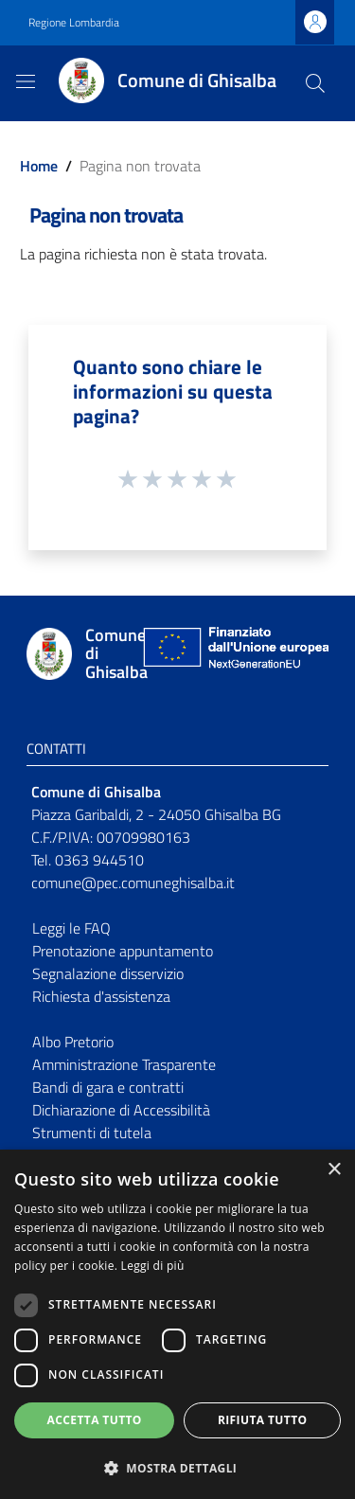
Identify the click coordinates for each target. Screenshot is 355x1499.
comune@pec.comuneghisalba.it (133, 882)
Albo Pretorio (73, 1041)
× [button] (334, 1170)
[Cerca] (315, 83)
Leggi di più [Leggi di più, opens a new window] (153, 1266)
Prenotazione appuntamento (122, 950)
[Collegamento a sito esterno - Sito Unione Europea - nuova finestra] (233, 654)
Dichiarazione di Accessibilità (121, 1109)
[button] (177, 1467)
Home (39, 165)
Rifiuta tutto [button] (263, 1420)
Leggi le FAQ (71, 928)
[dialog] (177, 1324)
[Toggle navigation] (25, 81)
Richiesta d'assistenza (101, 996)
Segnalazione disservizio (108, 973)
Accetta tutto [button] (94, 1420)
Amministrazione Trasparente (124, 1064)
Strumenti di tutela (91, 1132)
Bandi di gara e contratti (108, 1087)
